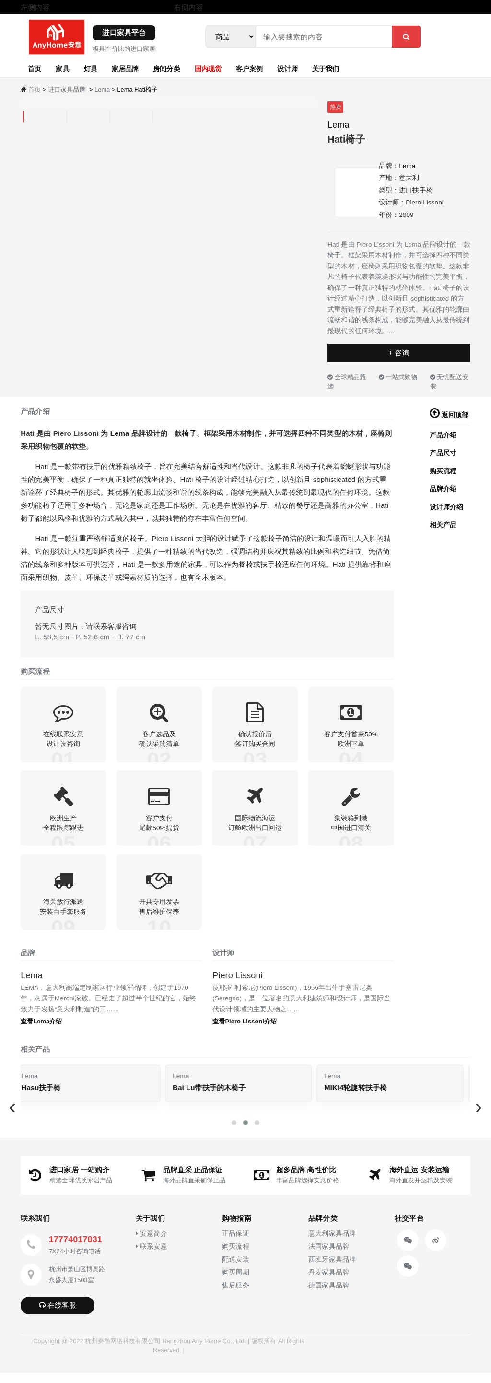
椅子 (189, 433)
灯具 (90, 68)
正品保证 (235, 1243)
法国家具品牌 (328, 1256)
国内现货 (208, 68)
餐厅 (303, 505)
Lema (102, 89)
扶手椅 (271, 564)
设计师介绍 (447, 507)
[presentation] (12, 1116)
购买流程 (443, 471)
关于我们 (325, 68)
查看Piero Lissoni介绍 (244, 1031)
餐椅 (245, 564)
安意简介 (151, 1243)
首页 (34, 68)
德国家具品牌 (328, 1295)
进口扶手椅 (416, 190)
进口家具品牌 (67, 89)
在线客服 (58, 1315)
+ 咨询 (398, 353)
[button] (234, 1132)
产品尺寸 (443, 453)
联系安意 (151, 1256)
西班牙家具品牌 (332, 1269)
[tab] (23, 117)
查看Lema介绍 (41, 1031)
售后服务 (235, 1295)
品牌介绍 (443, 489)
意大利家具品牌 (332, 1243)
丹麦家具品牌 (328, 1282)
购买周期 (235, 1282)
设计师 (287, 68)
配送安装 (235, 1269)
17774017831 (75, 1249)
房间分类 (166, 68)
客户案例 (249, 68)
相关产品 (443, 525)
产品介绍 (443, 435)
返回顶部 (449, 415)
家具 (62, 68)
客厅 (259, 505)
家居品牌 (125, 68)
